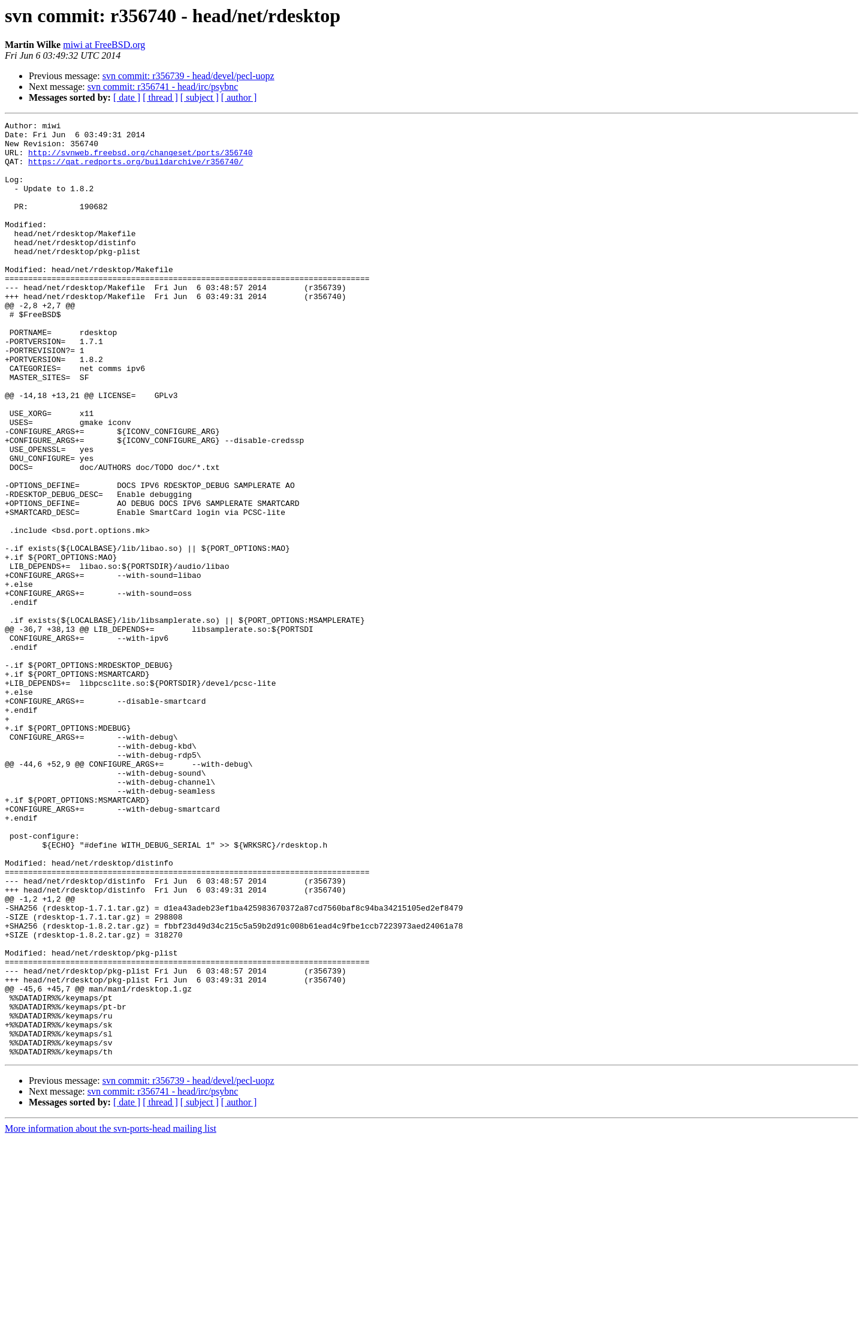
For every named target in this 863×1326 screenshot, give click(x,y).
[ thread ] (160, 97)
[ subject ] (199, 97)
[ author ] (239, 97)
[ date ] (126, 97)
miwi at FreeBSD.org (104, 45)
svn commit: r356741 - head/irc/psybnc (163, 87)
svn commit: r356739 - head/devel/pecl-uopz (188, 76)
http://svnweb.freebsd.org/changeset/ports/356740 (140, 159)
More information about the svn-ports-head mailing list (110, 1315)
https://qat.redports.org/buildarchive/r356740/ (135, 170)
